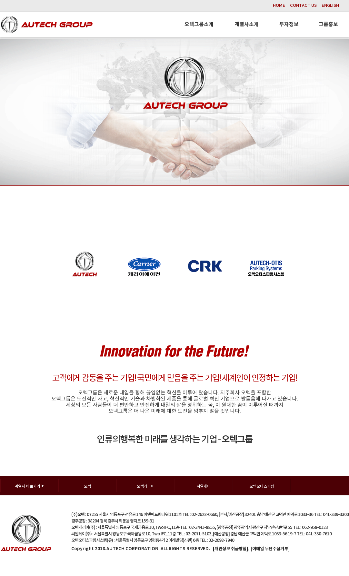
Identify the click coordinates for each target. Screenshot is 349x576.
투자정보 (289, 24)
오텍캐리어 (146, 486)
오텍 (87, 486)
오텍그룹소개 (199, 24)
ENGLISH (330, 5)
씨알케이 (203, 486)
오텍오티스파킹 (261, 486)
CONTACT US (303, 5)
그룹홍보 (328, 24)
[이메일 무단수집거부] (270, 548)
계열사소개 (246, 24)
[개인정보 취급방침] (230, 548)
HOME (279, 5)
